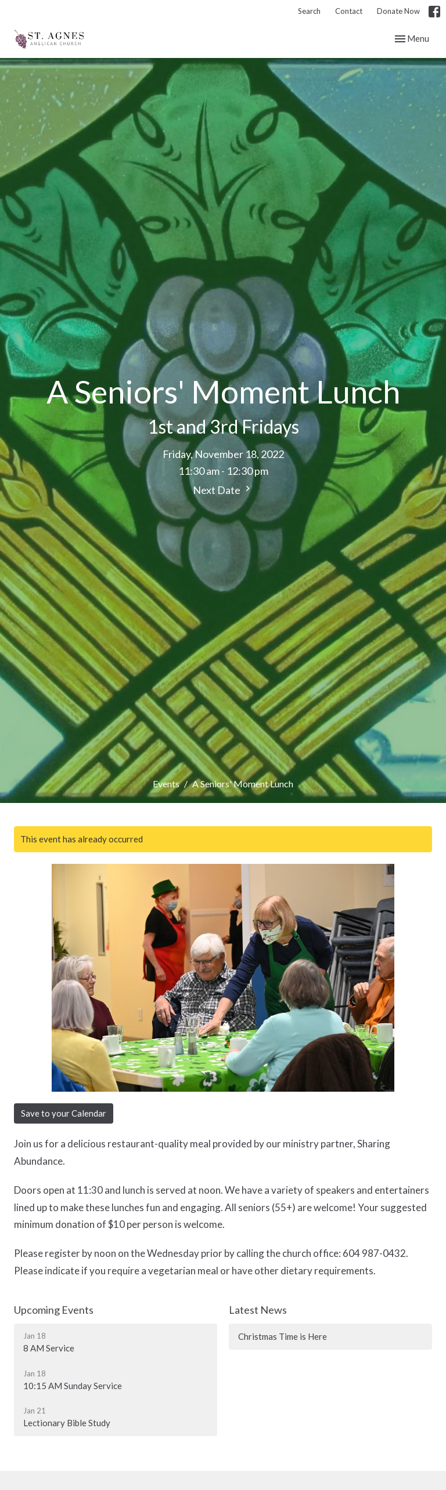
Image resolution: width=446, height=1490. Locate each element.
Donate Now (398, 11)
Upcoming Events (53, 1309)
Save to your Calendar (63, 1113)
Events (166, 783)
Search (309, 11)
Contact (348, 11)
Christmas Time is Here (282, 1336)
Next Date (223, 489)
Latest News (258, 1309)
